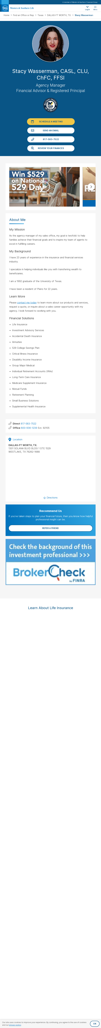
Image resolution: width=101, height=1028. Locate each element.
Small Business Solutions (50, 835)
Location (15, 439)
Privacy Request (50, 995)
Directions (51, 497)
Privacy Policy (50, 999)
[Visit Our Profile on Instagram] (46, 798)
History (50, 909)
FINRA (6, 687)
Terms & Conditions (50, 1009)
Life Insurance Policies (50, 816)
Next (91, 186)
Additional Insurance (50, 830)
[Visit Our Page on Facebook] (31, 798)
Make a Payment (50, 848)
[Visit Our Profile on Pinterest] (62, 798)
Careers (50, 924)
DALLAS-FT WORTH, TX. (59, 15)
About (50, 904)
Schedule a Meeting (51, 121)
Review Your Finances (51, 148)
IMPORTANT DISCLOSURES (17, 679)
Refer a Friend (50, 528)
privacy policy (15, 1025)
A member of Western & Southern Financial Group (80, 2)
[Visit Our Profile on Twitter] (39, 798)
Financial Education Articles (50, 876)
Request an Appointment (50, 858)
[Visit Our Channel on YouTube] (69, 798)
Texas (41, 15)
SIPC (12, 687)
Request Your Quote (50, 863)
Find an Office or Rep (23, 15)
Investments (50, 825)
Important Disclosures (50, 891)
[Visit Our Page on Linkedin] (54, 798)
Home (7, 15)
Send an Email (51, 130)
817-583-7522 (51, 139)
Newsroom (50, 919)
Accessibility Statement (50, 1004)
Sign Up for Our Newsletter (50, 788)
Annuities (50, 820)
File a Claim (50, 853)
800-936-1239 (29, 427)
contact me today (27, 302)
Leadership (50, 914)
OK (94, 1023)
